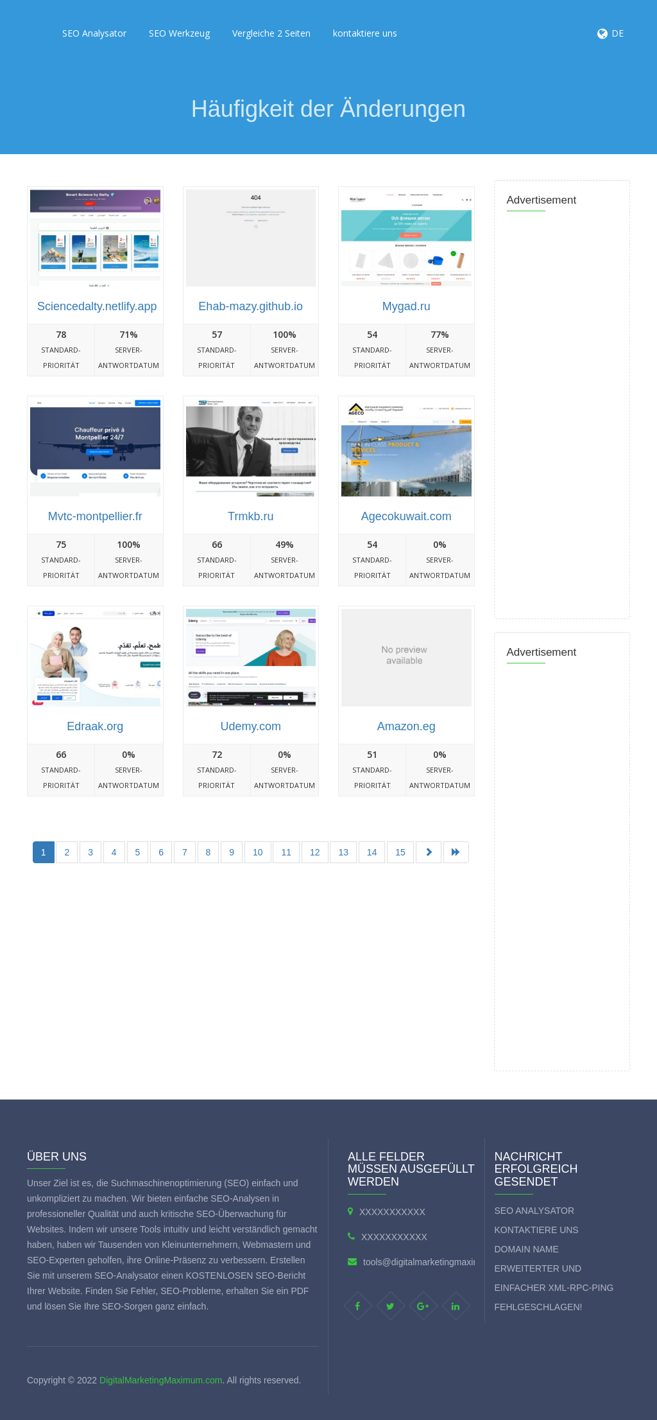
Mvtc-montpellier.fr (95, 516)
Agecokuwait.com (406, 516)
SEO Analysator (94, 33)
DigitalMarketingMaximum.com (160, 1380)
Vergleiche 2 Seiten (271, 33)
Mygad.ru (406, 306)
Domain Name (527, 1249)
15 (400, 852)
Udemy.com (250, 726)
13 (343, 852)
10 (258, 852)
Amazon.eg (406, 726)
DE (617, 33)
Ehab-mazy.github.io (250, 306)
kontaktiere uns (365, 33)
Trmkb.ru (250, 516)
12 (315, 852)
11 (286, 852)
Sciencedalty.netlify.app (97, 306)
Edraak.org (95, 726)
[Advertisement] (258, 912)
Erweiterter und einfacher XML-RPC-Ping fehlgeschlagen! (554, 1287)
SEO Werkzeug (179, 33)
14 (372, 852)
